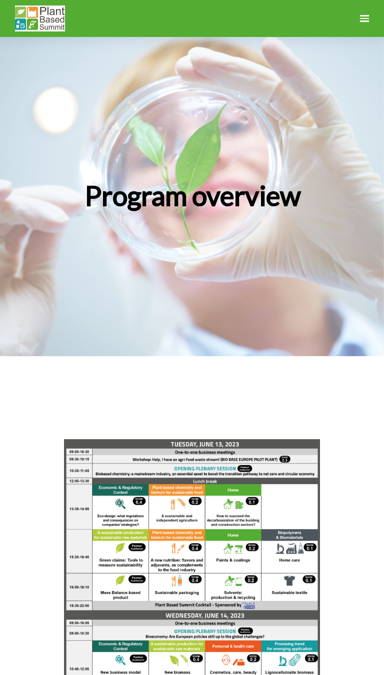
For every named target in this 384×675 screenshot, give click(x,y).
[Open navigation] (364, 18)
